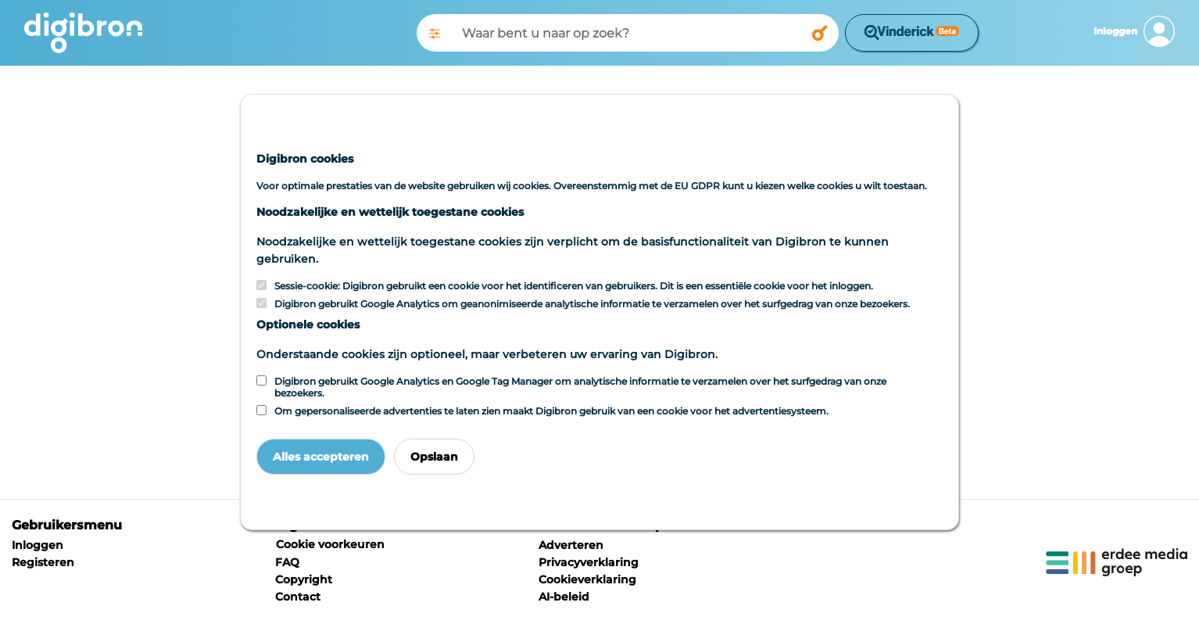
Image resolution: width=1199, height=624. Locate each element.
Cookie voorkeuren (330, 544)
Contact (297, 597)
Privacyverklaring (589, 562)
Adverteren (571, 545)
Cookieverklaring (587, 579)
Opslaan (434, 457)
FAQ (287, 562)
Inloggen (37, 545)
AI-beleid (564, 597)
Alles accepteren (321, 457)
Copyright (303, 579)
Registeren (43, 562)
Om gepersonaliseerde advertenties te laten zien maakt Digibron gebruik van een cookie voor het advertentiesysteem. (551, 411)
